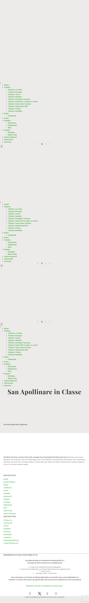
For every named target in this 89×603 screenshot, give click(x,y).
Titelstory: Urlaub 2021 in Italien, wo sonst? (23, 102)
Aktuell (6, 85)
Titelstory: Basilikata (15, 111)
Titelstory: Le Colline (15, 90)
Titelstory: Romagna (15, 92)
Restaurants (12, 123)
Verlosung (7, 142)
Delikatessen (12, 125)
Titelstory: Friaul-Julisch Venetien (19, 104)
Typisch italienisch (10, 137)
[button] (44, 83)
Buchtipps (11, 132)
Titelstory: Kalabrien (15, 97)
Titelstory (7, 87)
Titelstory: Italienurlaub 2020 (18, 106)
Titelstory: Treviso (14, 94)
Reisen (6, 113)
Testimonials (8, 140)
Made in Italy (12, 135)
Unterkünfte (12, 116)
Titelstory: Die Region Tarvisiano (19, 99)
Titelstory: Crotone (14, 109)
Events (6, 118)
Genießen (7, 121)
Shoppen (7, 130)
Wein (9, 128)
